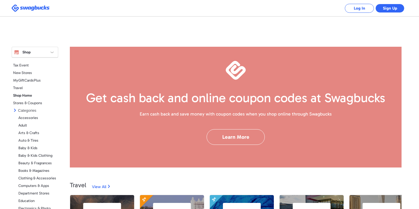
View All (99, 186)
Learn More (235, 137)
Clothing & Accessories (37, 178)
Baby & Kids (28, 148)
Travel (18, 88)
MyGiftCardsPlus (27, 80)
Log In (359, 8)
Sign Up (390, 8)
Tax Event (21, 65)
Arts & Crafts (28, 133)
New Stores (22, 73)
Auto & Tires (28, 140)
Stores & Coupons (27, 103)
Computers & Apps (33, 185)
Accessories (28, 118)
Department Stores (33, 193)
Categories (27, 110)
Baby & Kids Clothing (35, 155)
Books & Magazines (33, 170)
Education (26, 201)
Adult (22, 125)
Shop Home (22, 95)
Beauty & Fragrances (35, 163)
